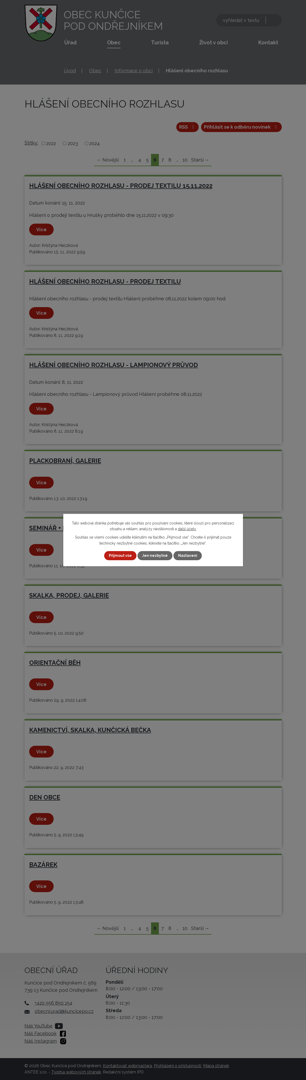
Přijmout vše (120, 555)
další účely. (187, 529)
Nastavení (187, 555)
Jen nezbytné (155, 555)
